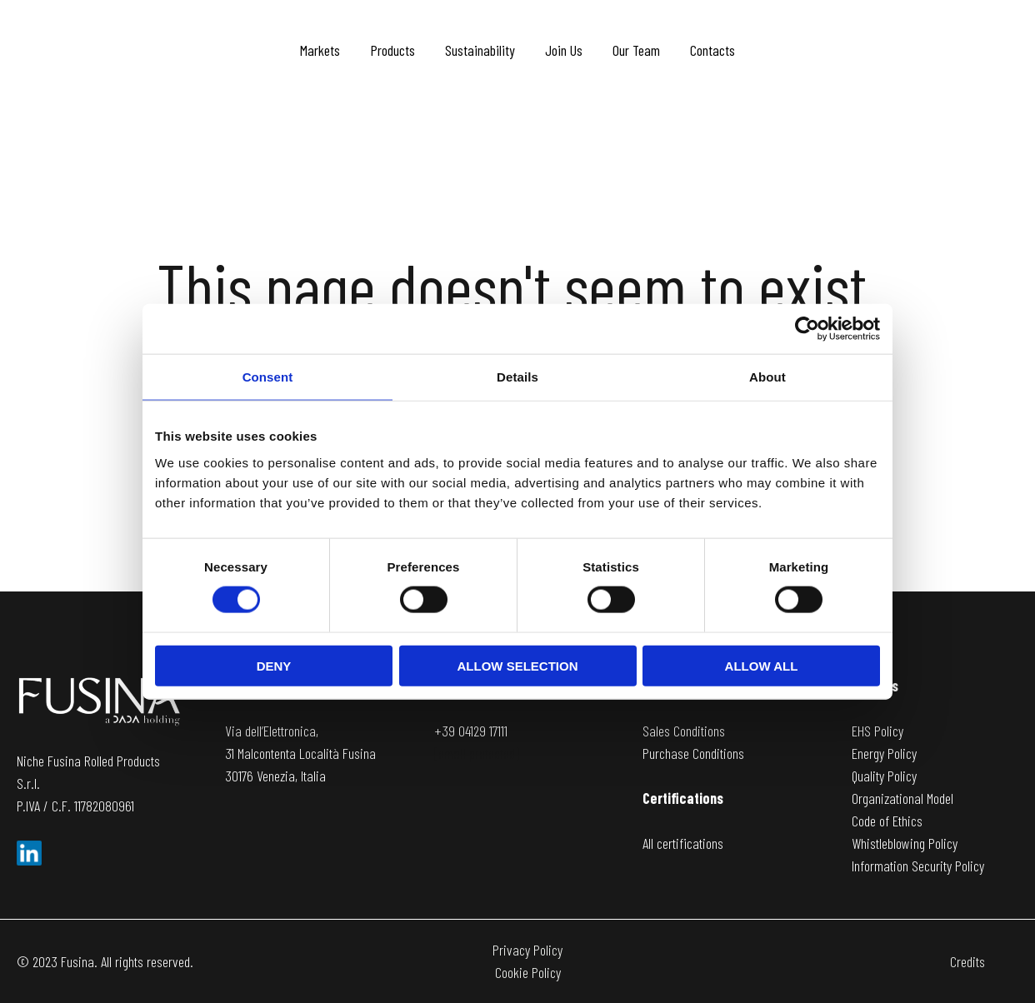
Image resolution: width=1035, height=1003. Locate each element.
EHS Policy (877, 730)
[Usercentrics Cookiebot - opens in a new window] (807, 329)
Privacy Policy (527, 950)
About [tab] (767, 377)
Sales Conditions (683, 730)
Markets (320, 50)
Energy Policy (884, 753)
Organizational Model (902, 798)
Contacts (712, 50)
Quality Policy (884, 775)
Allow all (761, 665)
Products (392, 50)
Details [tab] (517, 377)
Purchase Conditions (693, 753)
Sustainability (480, 50)
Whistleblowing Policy (905, 843)
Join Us (563, 50)
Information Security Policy (918, 865)
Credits (967, 961)
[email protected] (476, 753)
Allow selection (518, 665)
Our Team (636, 50)
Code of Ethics (887, 820)
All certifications (682, 843)
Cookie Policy (528, 972)
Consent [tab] (267, 377)
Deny (274, 665)
